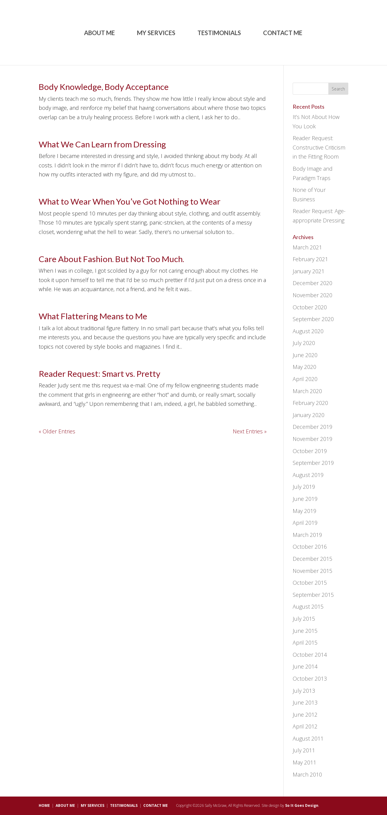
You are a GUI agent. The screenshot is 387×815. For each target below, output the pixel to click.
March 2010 (307, 774)
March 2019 (307, 534)
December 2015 (312, 558)
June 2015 (305, 630)
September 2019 (313, 462)
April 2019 (305, 522)
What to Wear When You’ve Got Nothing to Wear (129, 201)
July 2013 (304, 690)
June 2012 (305, 714)
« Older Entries (57, 431)
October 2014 (310, 654)
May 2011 (304, 762)
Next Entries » (250, 431)
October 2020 (310, 307)
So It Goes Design (301, 805)
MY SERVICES (156, 33)
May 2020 (304, 366)
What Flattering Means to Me (93, 316)
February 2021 (310, 259)
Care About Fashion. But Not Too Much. (111, 259)
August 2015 (308, 606)
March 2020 (307, 391)
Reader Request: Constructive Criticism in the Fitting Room (319, 147)
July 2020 (304, 343)
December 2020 (312, 283)
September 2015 (313, 594)
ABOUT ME (99, 33)
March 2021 (307, 247)
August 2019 (308, 474)
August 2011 (308, 738)
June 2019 (305, 498)
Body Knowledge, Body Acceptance (104, 87)
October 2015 (310, 582)
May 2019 (304, 510)
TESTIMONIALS (219, 33)
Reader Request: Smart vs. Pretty (99, 374)
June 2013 (305, 702)
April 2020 (305, 379)
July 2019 (304, 486)
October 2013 (310, 678)
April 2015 (305, 642)
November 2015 (312, 570)
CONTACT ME (282, 33)
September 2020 (313, 319)
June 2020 (305, 355)
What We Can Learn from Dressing (102, 144)
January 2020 (308, 415)
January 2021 (308, 271)
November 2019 (312, 438)
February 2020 (310, 402)
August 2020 (308, 331)
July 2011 (304, 750)
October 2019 (310, 451)
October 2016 (310, 546)
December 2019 (312, 426)
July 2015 (304, 618)
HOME (44, 805)
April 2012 (305, 726)
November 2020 (312, 295)
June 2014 (305, 666)
